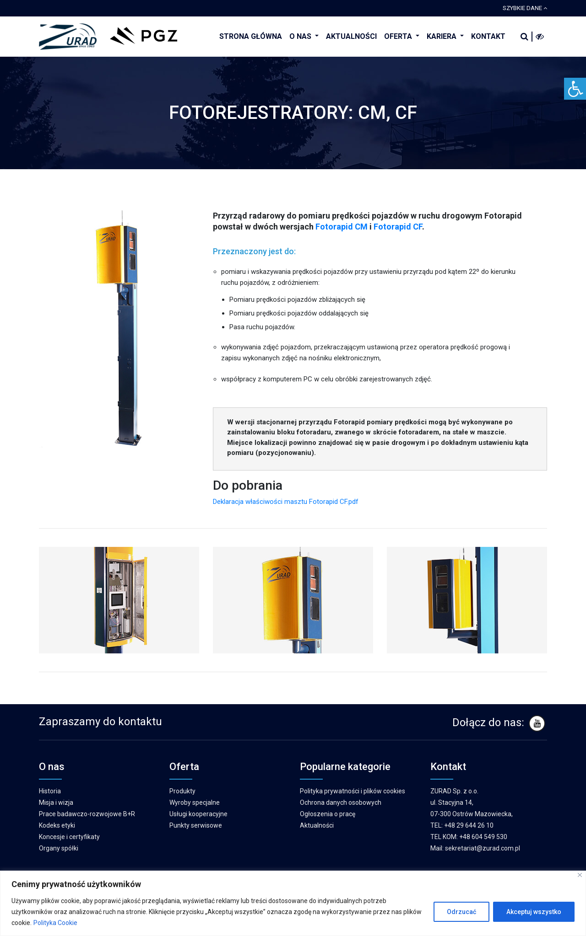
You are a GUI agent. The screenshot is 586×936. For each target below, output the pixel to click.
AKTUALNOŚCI (351, 36)
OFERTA (399, 36)
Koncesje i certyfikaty (69, 836)
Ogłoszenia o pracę (327, 814)
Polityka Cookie (55, 922)
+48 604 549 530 (483, 836)
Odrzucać (461, 911)
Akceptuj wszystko (533, 911)
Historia (50, 791)
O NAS (301, 36)
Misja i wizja (56, 802)
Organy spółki (58, 848)
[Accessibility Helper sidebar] (575, 89)
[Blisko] (580, 875)
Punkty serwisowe (195, 825)
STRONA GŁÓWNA (250, 36)
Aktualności (317, 825)
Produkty (182, 791)
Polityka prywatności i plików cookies (352, 791)
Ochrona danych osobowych (340, 802)
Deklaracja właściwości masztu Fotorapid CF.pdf (285, 501)
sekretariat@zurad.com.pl (482, 848)
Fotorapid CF (398, 226)
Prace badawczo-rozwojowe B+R (87, 814)
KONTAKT (488, 36)
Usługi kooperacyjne (198, 814)
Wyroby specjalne (194, 802)
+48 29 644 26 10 (469, 825)
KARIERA (442, 36)
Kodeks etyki (57, 825)
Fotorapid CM (341, 226)
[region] (293, 903)
